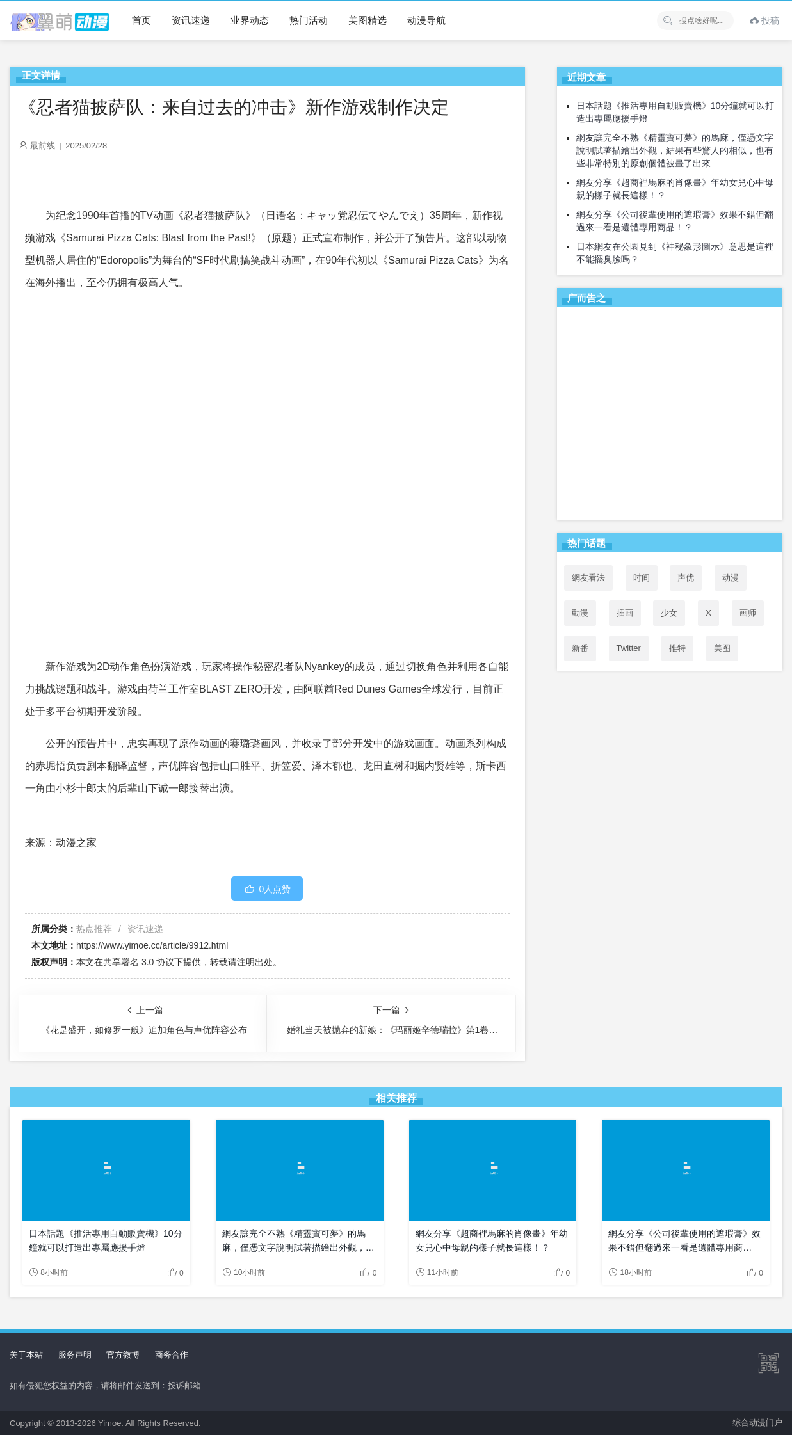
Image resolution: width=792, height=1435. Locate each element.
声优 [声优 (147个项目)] (685, 577)
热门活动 (308, 20)
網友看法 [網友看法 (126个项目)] (588, 577)
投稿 (764, 20)
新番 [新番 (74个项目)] (580, 648)
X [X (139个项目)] (708, 613)
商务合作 (171, 1354)
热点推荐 (94, 929)
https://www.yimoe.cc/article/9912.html (152, 945)
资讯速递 (191, 20)
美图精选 (367, 20)
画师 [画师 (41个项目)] (747, 613)
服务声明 (75, 1354)
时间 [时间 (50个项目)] (641, 577)
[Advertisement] (669, 416)
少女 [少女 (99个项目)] (669, 613)
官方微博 (123, 1354)
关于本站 (26, 1354)
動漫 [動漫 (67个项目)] (580, 613)
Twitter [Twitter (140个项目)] (629, 648)
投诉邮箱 (184, 1385)
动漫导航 (426, 20)
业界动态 (249, 20)
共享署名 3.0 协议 (138, 962)
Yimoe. (111, 1423)
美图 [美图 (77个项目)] (722, 648)
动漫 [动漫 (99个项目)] (730, 577)
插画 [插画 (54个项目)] (625, 613)
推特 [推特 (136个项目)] (677, 648)
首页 (141, 20)
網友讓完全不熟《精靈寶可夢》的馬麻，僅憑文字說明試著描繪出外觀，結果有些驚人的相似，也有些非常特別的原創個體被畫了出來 (674, 150)
